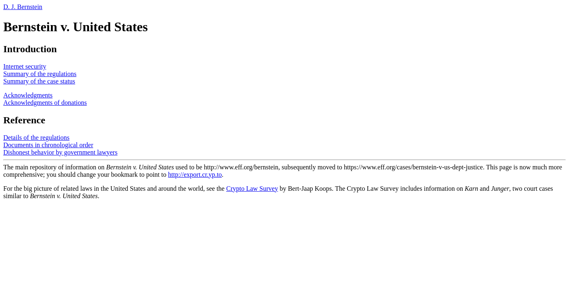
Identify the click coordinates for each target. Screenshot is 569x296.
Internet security (24, 66)
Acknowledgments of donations (45, 102)
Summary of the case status (39, 81)
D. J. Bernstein (22, 6)
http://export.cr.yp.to (195, 174)
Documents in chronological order (48, 144)
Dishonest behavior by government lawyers (60, 152)
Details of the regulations (36, 137)
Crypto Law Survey (252, 188)
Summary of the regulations (39, 73)
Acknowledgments (28, 95)
